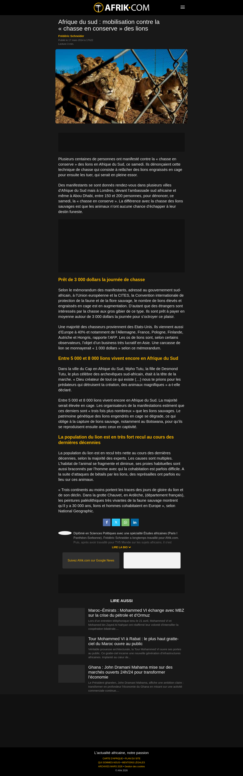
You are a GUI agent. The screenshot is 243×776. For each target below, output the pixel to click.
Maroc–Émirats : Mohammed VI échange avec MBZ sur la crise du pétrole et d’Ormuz (136, 613)
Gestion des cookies (135, 766)
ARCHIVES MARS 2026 (110, 766)
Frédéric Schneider (71, 36)
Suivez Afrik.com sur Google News (91, 560)
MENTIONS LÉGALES (133, 762)
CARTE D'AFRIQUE (113, 758)
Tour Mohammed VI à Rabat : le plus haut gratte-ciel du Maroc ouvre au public (133, 641)
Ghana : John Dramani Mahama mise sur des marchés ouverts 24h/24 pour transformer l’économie (130, 672)
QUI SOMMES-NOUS (109, 762)
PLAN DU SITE (132, 758)
